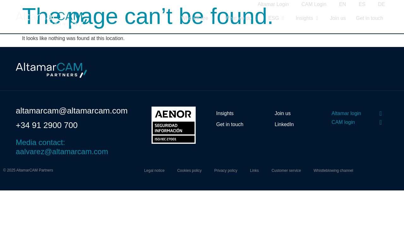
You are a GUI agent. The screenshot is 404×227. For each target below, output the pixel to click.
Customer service (286, 170)
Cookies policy (189, 170)
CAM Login (313, 4)
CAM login (343, 122)
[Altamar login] (380, 113)
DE (381, 4)
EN (342, 4)
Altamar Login (273, 4)
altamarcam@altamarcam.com (72, 110)
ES (362, 4)
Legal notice (154, 170)
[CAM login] (380, 122)
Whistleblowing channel (333, 170)
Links (254, 170)
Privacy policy (225, 170)
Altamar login (346, 113)
